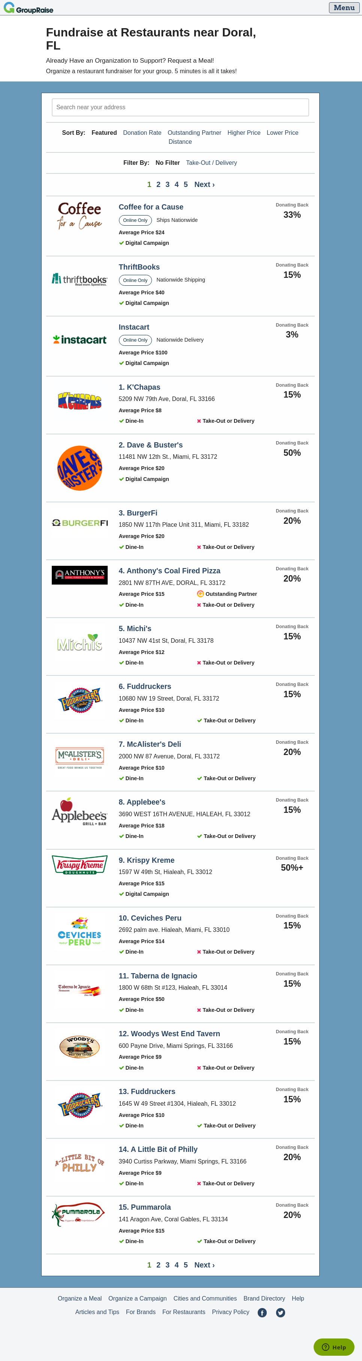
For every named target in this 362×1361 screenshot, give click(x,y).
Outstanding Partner (194, 133)
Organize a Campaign (137, 1298)
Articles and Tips (97, 1312)
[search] (180, 107)
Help (298, 1298)
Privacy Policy (230, 1312)
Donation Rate (142, 133)
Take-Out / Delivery (211, 163)
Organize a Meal (80, 1298)
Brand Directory (264, 1298)
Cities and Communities (205, 1298)
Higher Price (244, 133)
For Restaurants (184, 1312)
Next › (204, 184)
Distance (180, 142)
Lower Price (282, 133)
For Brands (141, 1312)
